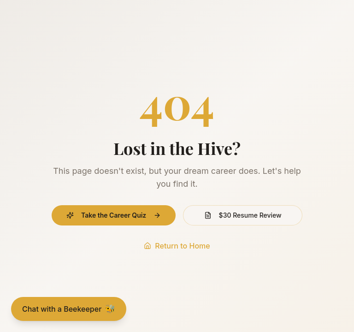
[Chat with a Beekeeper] (68, 309)
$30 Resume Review (243, 215)
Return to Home (177, 245)
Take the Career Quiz (113, 215)
